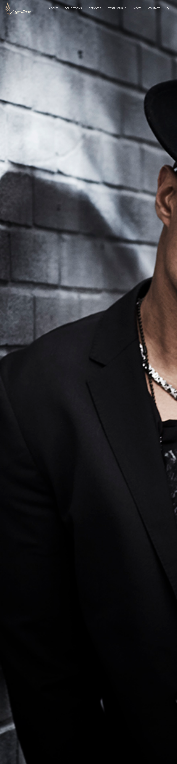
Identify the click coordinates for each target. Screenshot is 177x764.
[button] (167, 8)
